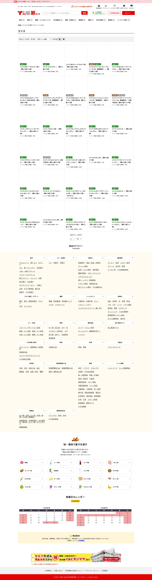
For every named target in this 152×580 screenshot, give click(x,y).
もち (63, 327)
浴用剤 (80, 371)
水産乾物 (64, 334)
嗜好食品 (90, 323)
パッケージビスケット (27, 275)
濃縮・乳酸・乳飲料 (93, 263)
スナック (33, 278)
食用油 (110, 308)
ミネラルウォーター (85, 276)
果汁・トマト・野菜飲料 (87, 280)
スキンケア (95, 368)
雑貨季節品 (82, 382)
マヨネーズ (123, 308)
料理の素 (89, 301)
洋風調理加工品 (67, 368)
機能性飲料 (82, 273)
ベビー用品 (92, 382)
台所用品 (81, 396)
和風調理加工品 (54, 368)
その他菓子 (30, 292)
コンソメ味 (86, 479)
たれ (114, 304)
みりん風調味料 (113, 318)
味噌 (123, 301)
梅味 (26, 462)
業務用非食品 (61, 411)
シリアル (81, 334)
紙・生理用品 (83, 375)
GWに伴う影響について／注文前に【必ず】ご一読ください (33, 1)
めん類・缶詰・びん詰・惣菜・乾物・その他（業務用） (31, 416)
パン (50, 263)
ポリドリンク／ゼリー (27, 285)
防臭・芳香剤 (94, 375)
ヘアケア (86, 368)
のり (66, 331)
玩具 (84, 399)
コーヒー (111, 263)
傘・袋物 (97, 389)
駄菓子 (21, 292)
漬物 (27, 371)
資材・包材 (62, 415)
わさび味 (27, 479)
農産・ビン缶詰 (37, 331)
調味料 (120, 296)
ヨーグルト (28, 306)
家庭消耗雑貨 (89, 392)
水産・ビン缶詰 (25, 334)
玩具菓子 (40, 268)
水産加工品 (53, 347)
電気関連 (97, 396)
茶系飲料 (96, 269)
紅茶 (117, 263)
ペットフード (112, 368)
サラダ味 (115, 471)
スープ (80, 327)
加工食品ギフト (120, 323)
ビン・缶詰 (31, 323)
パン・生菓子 (61, 258)
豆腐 (20, 368)
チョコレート (24, 263)
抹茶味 (56, 471)
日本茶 (118, 266)
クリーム (111, 266)
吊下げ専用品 (29, 288)
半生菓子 (30, 282)
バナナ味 (115, 487)
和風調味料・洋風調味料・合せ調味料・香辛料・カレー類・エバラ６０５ (32, 422)
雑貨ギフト (90, 403)
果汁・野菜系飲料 (30, 301)
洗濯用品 (81, 389)
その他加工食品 (32, 342)
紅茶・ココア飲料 (84, 269)
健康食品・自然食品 (31, 348)
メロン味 (27, 487)
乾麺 (50, 301)
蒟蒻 (25, 368)
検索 (84, 13)
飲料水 (90, 258)
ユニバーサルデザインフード (29, 355)
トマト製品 (127, 304)
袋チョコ (33, 263)
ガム (20, 268)
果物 (84, 347)
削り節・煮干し (54, 334)
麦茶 (123, 266)
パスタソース (60, 304)
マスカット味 (87, 487)
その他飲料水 (97, 287)
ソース (119, 304)
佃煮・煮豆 (34, 371)
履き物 (80, 392)
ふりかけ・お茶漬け (56, 331)
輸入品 (37, 288)
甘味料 (114, 301)
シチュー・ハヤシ (84, 304)
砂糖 (109, 301)
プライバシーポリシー (92, 571)
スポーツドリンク (94, 273)
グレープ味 (57, 487)
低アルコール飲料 (84, 287)
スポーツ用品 (92, 399)
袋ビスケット (24, 278)
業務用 (31, 411)
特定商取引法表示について (73, 571)
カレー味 (115, 479)
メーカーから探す (27, 25)
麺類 (61, 296)
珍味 (20, 288)
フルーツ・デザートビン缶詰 (29, 327)
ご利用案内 (81, 540)
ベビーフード (24, 347)
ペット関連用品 (124, 368)
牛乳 (20, 306)
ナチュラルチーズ (114, 347)
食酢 (115, 308)
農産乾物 (52, 338)
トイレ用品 (93, 385)
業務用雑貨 (23, 427)
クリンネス (53, 415)
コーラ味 (86, 462)
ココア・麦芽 (125, 263)
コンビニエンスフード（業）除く (90, 308)
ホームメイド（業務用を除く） (89, 331)
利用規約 (105, 571)
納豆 (38, 368)
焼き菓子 (22, 282)
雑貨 (90, 363)
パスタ (51, 304)
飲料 (20, 301)
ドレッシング (112, 311)
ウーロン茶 (112, 269)
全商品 (19, 25)
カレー (96, 301)
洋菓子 (62, 263)
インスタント (90, 296)
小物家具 (89, 389)
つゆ (109, 304)
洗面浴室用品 (83, 385)
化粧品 (91, 378)
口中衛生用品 (89, 371)
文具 (79, 399)
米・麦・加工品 (54, 327)
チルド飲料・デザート (32, 296)
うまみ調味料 (123, 311)
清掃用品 (89, 396)
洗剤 (79, 368)
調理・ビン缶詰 (37, 334)
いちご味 (115, 462)
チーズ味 (57, 479)
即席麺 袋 (57, 301)
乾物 (61, 323)
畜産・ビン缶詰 (25, 331)
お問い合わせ (58, 571)
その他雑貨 (82, 406)
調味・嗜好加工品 (55, 371)
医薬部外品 (93, 283)
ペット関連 (120, 363)
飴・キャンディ (29, 268)
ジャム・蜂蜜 (89, 327)
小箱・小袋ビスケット (27, 271)
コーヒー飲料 (83, 266)
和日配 (31, 363)
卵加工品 (32, 368)
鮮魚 (61, 342)
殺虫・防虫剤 (83, 378)
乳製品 (120, 342)
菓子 (31, 258)
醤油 (128, 301)
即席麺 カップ (67, 301)
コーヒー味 (28, 471)
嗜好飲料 (120, 258)
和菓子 (56, 263)
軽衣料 (98, 392)
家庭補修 (81, 403)
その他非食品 (53, 419)
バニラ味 (86, 471)
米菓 (39, 278)
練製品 (21, 371)
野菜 (79, 347)
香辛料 (122, 318)
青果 (90, 342)
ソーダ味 (57, 462)
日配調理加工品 (61, 363)
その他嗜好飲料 (122, 269)
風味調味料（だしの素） (116, 315)
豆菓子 (39, 285)
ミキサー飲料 (83, 283)
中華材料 (81, 301)
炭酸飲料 (81, 263)
